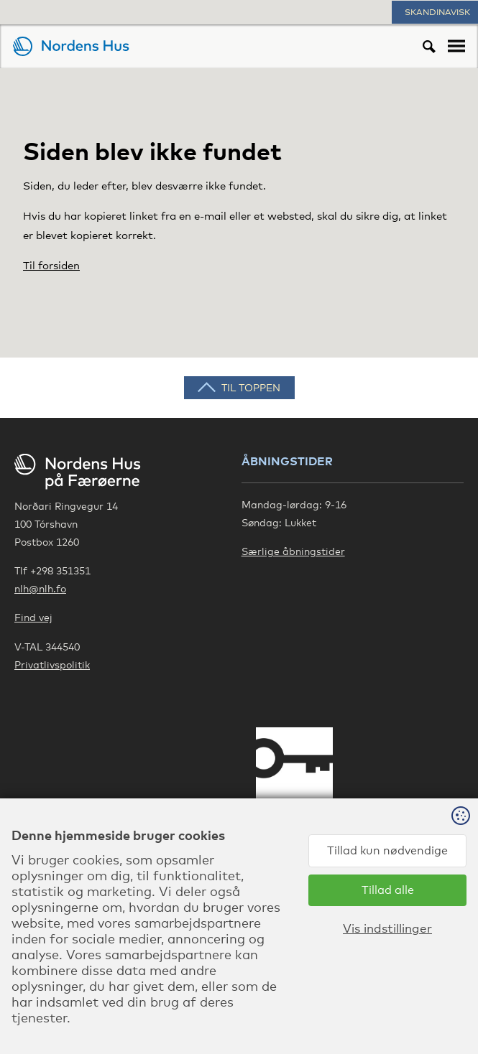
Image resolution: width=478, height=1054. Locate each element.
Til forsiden (51, 264)
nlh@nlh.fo (40, 588)
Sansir (462, 1011)
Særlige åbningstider (293, 551)
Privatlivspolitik (52, 664)
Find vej (33, 617)
